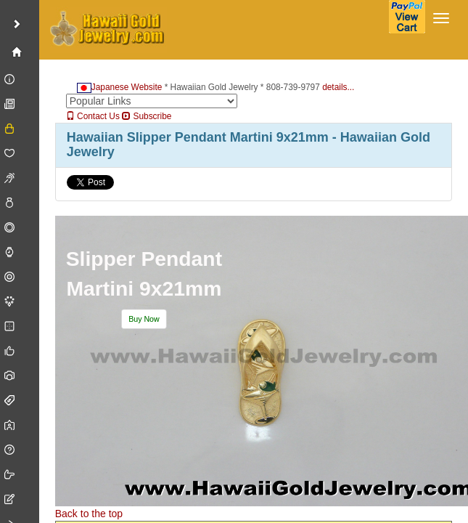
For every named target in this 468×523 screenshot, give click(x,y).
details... (338, 87)
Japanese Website (120, 87)
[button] (143, 319)
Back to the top (89, 513)
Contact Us (93, 116)
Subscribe (146, 116)
